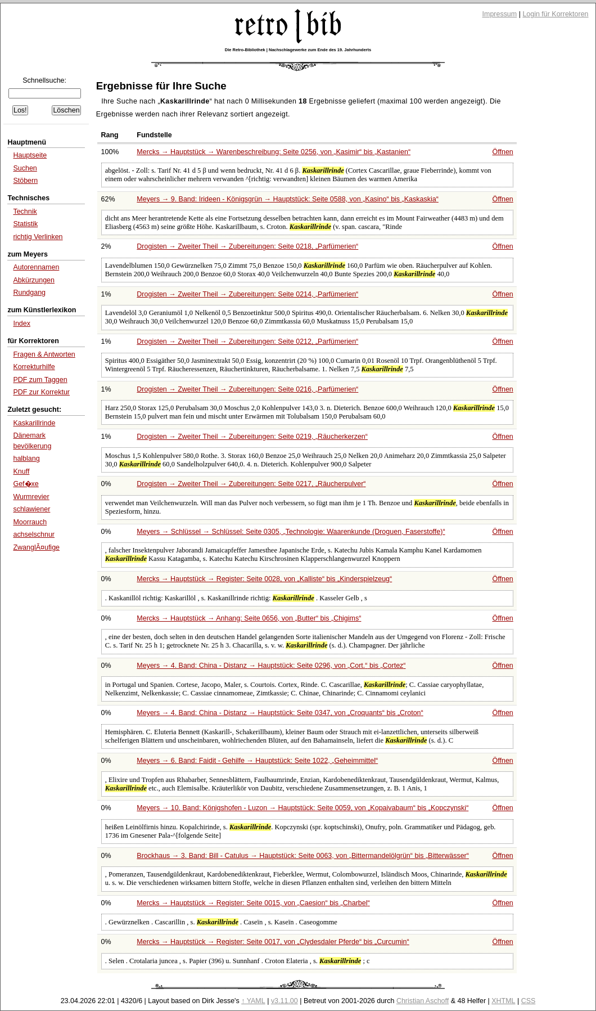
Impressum (499, 14)
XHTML (503, 1001)
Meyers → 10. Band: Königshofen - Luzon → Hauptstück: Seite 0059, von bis (302, 808)
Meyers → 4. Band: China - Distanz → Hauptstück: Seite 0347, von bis (280, 713)
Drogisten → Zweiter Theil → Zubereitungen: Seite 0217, (251, 484)
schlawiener (31, 509)
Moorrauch (30, 522)
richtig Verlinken (37, 237)
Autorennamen (36, 267)
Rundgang (29, 292)
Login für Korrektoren (555, 14)
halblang (26, 458)
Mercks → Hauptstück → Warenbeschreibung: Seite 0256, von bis (273, 152)
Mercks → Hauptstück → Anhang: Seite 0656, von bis (249, 618)
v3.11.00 (284, 1001)
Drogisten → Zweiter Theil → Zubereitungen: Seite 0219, (252, 437)
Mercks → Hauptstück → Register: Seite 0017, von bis (273, 942)
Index (21, 323)
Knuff (21, 471)
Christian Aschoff (422, 1001)
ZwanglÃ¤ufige (36, 547)
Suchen (25, 168)
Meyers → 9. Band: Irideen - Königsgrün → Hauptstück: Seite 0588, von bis (287, 199)
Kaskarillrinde (34, 423)
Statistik (25, 224)
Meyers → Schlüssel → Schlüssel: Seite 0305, (291, 532)
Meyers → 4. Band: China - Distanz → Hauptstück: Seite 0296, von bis (271, 665)
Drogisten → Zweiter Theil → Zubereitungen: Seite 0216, (247, 389)
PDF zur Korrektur (41, 392)
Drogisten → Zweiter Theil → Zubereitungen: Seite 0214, (247, 294)
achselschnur (34, 534)
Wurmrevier (31, 497)
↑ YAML (253, 1001)
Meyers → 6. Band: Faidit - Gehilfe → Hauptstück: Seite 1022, (257, 761)
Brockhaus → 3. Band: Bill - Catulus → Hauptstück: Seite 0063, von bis (303, 856)
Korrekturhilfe (34, 367)
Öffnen (503, 152)
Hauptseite (30, 155)
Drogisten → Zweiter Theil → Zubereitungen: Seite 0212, (247, 341)
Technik (25, 211)
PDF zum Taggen (40, 380)
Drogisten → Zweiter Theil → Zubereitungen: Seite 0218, (247, 246)
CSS (528, 1001)
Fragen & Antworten (44, 354)
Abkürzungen (34, 280)
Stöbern (25, 181)
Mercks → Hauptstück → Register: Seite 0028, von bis (264, 579)
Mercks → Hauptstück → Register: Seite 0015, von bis (253, 903)
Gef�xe (25, 484)
